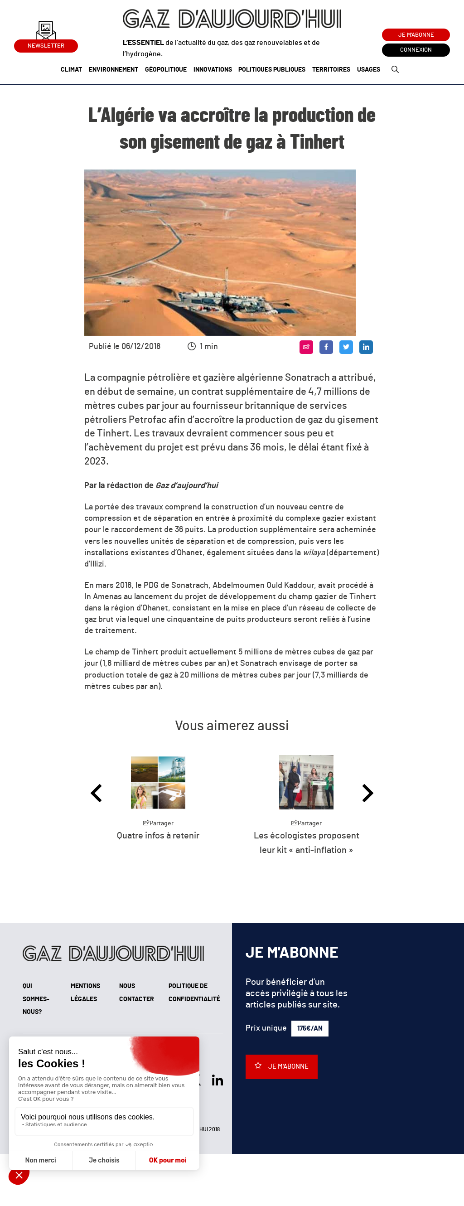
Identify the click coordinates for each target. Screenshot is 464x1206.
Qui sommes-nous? (36, 999)
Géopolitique (166, 70)
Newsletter (46, 44)
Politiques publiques (271, 70)
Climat (71, 70)
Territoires (331, 70)
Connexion (416, 50)
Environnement (113, 70)
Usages (368, 70)
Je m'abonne (416, 35)
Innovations (212, 70)
